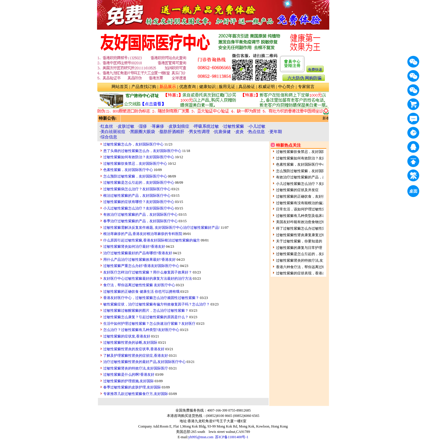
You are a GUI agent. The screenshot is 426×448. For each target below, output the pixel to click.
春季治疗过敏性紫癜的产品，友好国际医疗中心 (140, 221)
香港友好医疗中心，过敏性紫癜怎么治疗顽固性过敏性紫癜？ (151, 298)
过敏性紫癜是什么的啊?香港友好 (128, 374)
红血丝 (107, 126)
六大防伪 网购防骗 (305, 78)
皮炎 (239, 131)
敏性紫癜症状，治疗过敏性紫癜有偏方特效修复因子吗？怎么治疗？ (156, 304)
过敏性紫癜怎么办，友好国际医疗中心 (133, 144)
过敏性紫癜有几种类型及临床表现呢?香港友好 (312, 216)
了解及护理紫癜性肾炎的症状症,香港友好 (135, 355)
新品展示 (167, 86)
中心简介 (286, 86)
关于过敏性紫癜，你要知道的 (299, 241)
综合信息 (109, 137)
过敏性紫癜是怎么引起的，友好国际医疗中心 (138, 182)
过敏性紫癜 (233, 126)
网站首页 (120, 86)
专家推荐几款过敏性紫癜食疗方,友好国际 (135, 394)
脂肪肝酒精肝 (171, 131)
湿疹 (143, 126)
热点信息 (256, 131)
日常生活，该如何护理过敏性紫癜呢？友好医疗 (313, 209)
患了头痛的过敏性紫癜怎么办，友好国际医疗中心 (142, 151)
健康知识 (207, 86)
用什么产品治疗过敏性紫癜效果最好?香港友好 (139, 259)
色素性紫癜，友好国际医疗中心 (128, 170)
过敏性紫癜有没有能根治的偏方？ (302, 203)
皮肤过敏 (126, 126)
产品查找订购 (143, 86)
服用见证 (227, 86)
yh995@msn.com (201, 437)
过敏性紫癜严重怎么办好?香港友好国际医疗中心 (141, 266)
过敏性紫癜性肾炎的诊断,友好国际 (130, 342)
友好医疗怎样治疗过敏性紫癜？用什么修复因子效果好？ (147, 272)
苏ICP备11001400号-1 (231, 437)
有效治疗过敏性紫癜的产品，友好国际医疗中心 (140, 214)
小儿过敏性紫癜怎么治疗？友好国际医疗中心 (138, 208)
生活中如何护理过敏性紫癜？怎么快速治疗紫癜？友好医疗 (149, 323)
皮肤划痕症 (179, 126)
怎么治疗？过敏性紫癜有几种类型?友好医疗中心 (141, 330)
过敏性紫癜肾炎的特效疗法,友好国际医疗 (135, 368)
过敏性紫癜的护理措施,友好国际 (128, 381)
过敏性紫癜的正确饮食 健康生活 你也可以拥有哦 (141, 291)
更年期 (276, 131)
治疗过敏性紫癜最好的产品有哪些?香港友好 (137, 253)
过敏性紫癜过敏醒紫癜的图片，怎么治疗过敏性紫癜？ (145, 310)
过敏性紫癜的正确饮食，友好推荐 (302, 196)
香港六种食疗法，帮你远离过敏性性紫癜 (308, 267)
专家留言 (306, 86)
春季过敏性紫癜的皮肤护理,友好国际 (132, 387)
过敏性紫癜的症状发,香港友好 (126, 336)
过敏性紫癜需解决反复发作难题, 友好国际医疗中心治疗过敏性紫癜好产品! (161, 227)
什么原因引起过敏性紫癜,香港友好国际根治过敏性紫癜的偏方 (151, 240)
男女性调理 (199, 131)
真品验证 (246, 86)
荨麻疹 (158, 126)
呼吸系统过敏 (206, 126)
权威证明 (266, 86)
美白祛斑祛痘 (113, 131)
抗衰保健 (222, 131)
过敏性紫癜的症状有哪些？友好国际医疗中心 (138, 202)
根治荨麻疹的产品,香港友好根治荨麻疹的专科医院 (142, 234)
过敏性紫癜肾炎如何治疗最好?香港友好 (134, 246)
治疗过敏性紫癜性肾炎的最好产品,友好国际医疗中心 (144, 362)
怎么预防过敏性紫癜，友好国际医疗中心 (135, 176)
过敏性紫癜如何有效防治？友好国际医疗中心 (138, 157)
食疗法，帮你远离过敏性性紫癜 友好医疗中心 (139, 285)
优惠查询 (187, 86)
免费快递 (315, 70)
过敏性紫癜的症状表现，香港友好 (302, 273)
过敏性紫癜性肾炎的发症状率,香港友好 (133, 349)
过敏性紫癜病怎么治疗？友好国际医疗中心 (137, 189)
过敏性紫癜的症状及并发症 (297, 190)
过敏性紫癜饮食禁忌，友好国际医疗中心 (135, 163)
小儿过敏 (257, 126)
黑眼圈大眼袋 (142, 131)
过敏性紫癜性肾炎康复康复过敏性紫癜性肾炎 (311, 235)
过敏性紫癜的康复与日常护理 (299, 248)
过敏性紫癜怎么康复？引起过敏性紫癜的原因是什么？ (145, 317)
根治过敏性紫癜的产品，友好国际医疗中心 (137, 195)
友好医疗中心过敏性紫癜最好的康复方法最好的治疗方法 (147, 278)
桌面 (414, 192)
